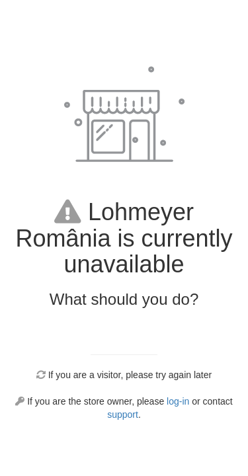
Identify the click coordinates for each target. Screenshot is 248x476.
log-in (178, 401)
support (122, 414)
